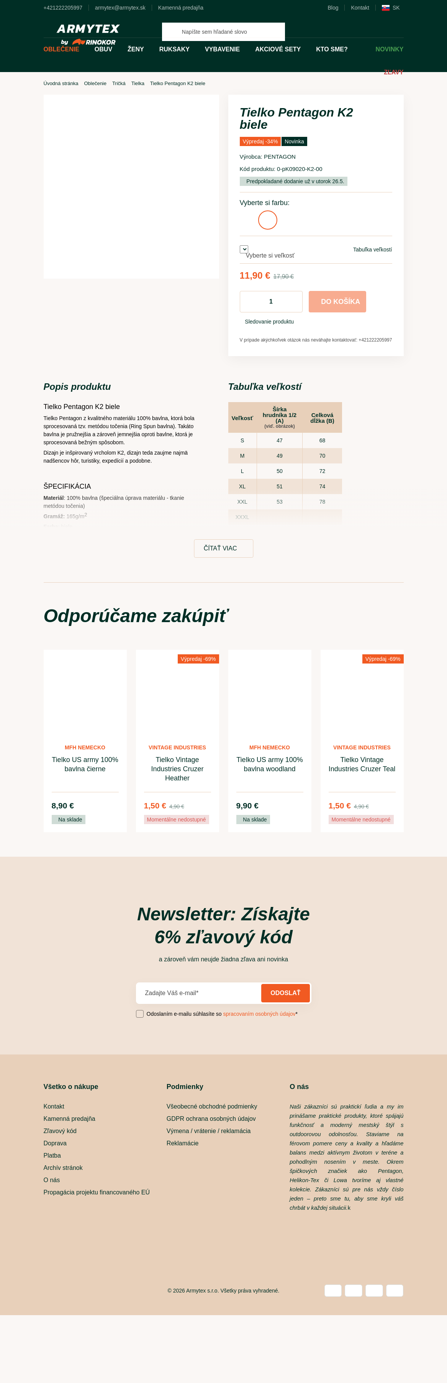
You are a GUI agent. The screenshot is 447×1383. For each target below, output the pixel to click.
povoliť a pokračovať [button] (306, 711)
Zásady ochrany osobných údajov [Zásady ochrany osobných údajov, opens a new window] (224, 690)
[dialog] (223, 692)
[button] (115, 711)
